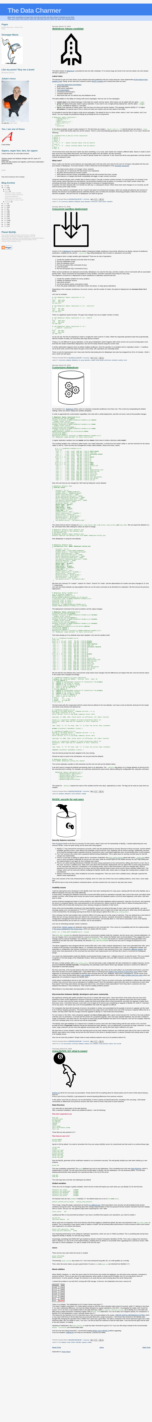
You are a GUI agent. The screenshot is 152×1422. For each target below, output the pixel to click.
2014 (5, 209)
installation (95, 1100)
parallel (102, 369)
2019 (5, 185)
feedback (86, 1100)
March (7, 191)
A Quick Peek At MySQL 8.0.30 (11, 241)
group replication (85, 205)
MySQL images (67, 984)
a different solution (136, 1006)
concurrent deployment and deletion (69, 85)
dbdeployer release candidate (67, 28)
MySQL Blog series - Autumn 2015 (12, 27)
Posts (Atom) (66, 1417)
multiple (93, 369)
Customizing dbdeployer (65, 377)
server (125, 369)
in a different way (94, 1268)
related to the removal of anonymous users (123, 1028)
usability (84, 850)
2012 (5, 213)
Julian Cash (13, 123)
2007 (5, 222)
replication (110, 205)
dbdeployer (70, 71)
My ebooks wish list (8, 72)
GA (91, 1100)
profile (4, 170)
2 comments (86, 203)
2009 (5, 218)
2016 (5, 205)
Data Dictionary (136, 1230)
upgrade (84, 1407)
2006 (5, 224)
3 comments (86, 1098)
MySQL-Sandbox (98, 81)
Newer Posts (56, 1413)
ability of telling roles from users (132, 1032)
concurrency (64, 205)
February (8, 201)
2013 (5, 211)
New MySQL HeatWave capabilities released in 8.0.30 (18, 236)
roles (115, 1100)
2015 (5, 207)
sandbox (120, 369)
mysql (100, 205)
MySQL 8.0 (56, 1150)
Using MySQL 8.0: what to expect (69, 1108)
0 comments (86, 367)
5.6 (57, 1100)
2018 (5, 187)
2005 (5, 226)
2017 (5, 203)
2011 (5, 215)
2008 (5, 220)
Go (79, 369)
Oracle (59, 900)
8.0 (60, 205)
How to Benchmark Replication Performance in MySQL (18, 235)
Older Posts (146, 1413)
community (75, 1100)
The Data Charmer (34, 10)
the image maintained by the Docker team (68, 986)
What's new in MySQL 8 (101, 1396)
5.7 (57, 205)
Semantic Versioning (122, 170)
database (71, 205)
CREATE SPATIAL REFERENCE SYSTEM (130, 1380)
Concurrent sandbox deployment (69, 213)
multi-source (94, 205)
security (119, 1100)
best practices (67, 1100)
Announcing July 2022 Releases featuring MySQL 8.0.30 (19, 239)
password (105, 1100)
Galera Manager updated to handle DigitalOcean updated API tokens (23, 238)
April (6, 189)
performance (107, 369)
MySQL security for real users (68, 856)
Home (102, 1413)
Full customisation (63, 90)
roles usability (85, 1032)
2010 (5, 216)
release (104, 205)
